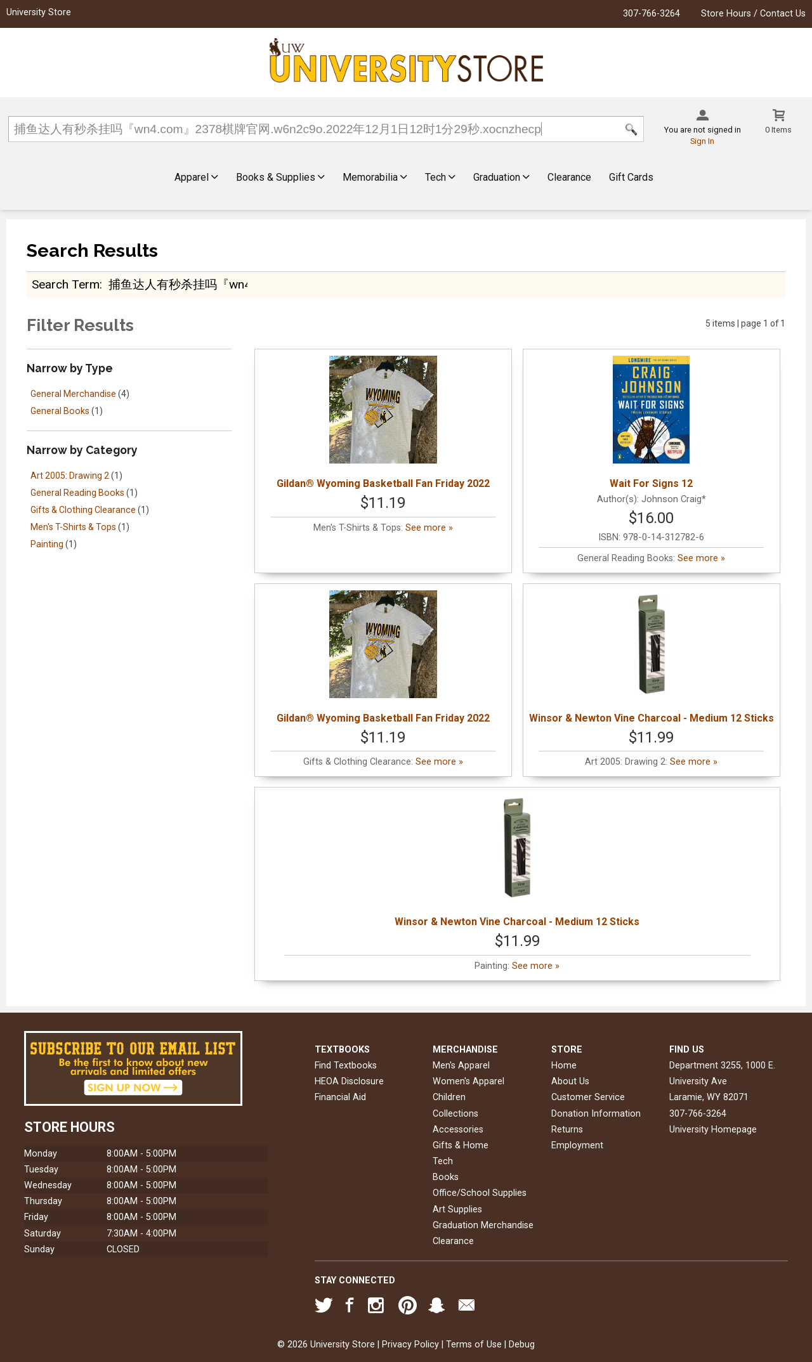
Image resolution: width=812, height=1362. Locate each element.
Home (564, 1065)
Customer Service (588, 1097)
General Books (59, 411)
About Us (570, 1081)
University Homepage (713, 1129)
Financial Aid (340, 1097)
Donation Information (596, 1113)
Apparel (196, 177)
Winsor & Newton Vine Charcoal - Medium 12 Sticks (651, 657)
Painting (46, 544)
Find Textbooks (346, 1065)
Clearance (569, 177)
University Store (38, 12)
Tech (440, 177)
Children (449, 1097)
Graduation (501, 177)
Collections (455, 1113)
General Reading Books (77, 493)
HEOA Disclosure (349, 1081)
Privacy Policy (410, 1344)
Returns (567, 1129)
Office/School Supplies (480, 1193)
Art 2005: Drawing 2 (69, 475)
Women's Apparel (468, 1081)
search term (66, 284)
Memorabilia (375, 177)
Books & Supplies (280, 177)
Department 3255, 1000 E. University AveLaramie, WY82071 (722, 1081)
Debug (522, 1344)
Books (446, 1177)
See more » (429, 527)
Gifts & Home (460, 1145)
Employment (577, 1145)
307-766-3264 (651, 13)
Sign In (702, 141)
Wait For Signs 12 (651, 423)
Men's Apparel (461, 1065)
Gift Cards (631, 177)
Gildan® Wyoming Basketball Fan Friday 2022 (383, 423)
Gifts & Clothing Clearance (83, 510)
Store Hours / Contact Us (753, 13)
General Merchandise (73, 394)
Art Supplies (457, 1209)
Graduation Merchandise (483, 1225)
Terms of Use (474, 1344)
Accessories (458, 1129)
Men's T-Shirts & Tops (73, 527)
